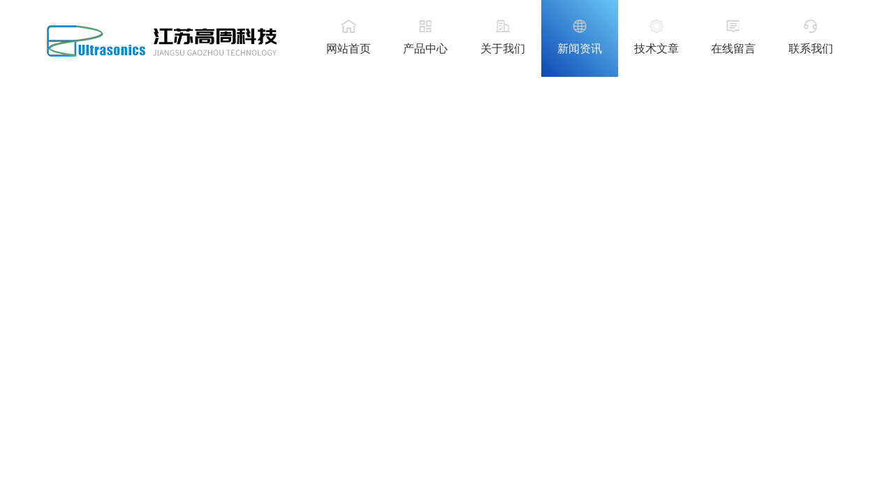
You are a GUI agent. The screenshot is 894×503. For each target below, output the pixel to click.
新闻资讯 (579, 48)
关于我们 (503, 48)
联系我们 (811, 48)
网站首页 (348, 48)
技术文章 (656, 48)
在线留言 (733, 48)
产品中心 (425, 48)
